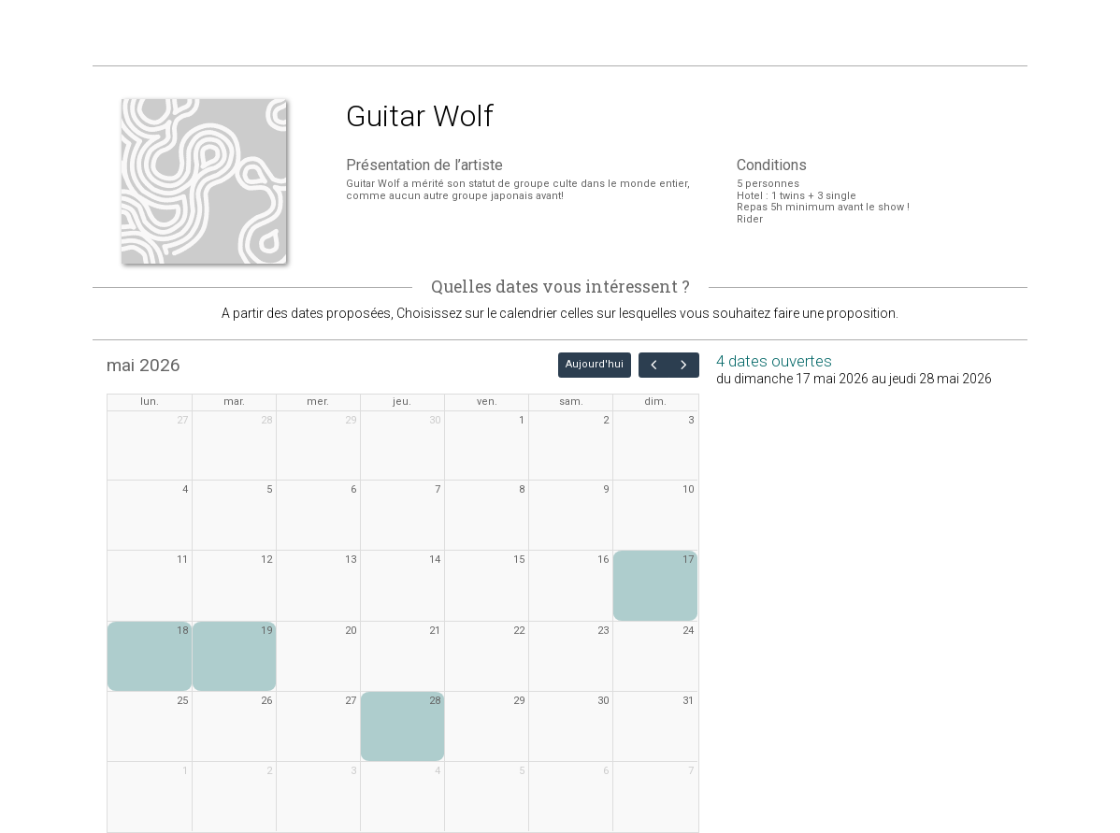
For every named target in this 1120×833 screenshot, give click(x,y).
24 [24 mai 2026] (688, 631)
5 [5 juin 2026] (521, 771)
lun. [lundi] (149, 401)
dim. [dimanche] (655, 401)
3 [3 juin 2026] (353, 771)
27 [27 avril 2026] (182, 420)
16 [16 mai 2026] (603, 559)
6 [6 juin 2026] (606, 771)
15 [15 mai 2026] (518, 559)
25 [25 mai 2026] (182, 701)
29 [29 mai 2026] (518, 701)
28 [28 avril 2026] (266, 420)
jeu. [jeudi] (402, 401)
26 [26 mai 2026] (266, 701)
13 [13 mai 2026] (350, 559)
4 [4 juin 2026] (437, 771)
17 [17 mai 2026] (688, 559)
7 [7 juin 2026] (691, 771)
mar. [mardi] (234, 401)
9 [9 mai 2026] (606, 489)
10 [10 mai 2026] (688, 489)
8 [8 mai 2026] (521, 489)
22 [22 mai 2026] (518, 631)
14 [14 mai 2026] (434, 559)
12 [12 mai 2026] (266, 559)
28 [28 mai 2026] (434, 701)
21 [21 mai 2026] (434, 631)
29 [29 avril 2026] (350, 420)
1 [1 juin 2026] (185, 771)
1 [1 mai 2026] (521, 420)
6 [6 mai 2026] (353, 489)
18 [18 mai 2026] (182, 631)
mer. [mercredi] (318, 401)
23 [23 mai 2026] (603, 631)
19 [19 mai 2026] (266, 631)
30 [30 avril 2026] (434, 420)
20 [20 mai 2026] (350, 631)
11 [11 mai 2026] (182, 559)
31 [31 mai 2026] (688, 701)
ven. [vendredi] (487, 401)
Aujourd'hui (595, 364)
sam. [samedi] (571, 401)
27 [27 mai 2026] (350, 701)
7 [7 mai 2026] (437, 489)
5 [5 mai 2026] (269, 489)
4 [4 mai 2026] (185, 489)
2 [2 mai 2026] (606, 420)
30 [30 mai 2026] (603, 701)
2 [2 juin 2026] (269, 771)
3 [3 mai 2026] (691, 420)
